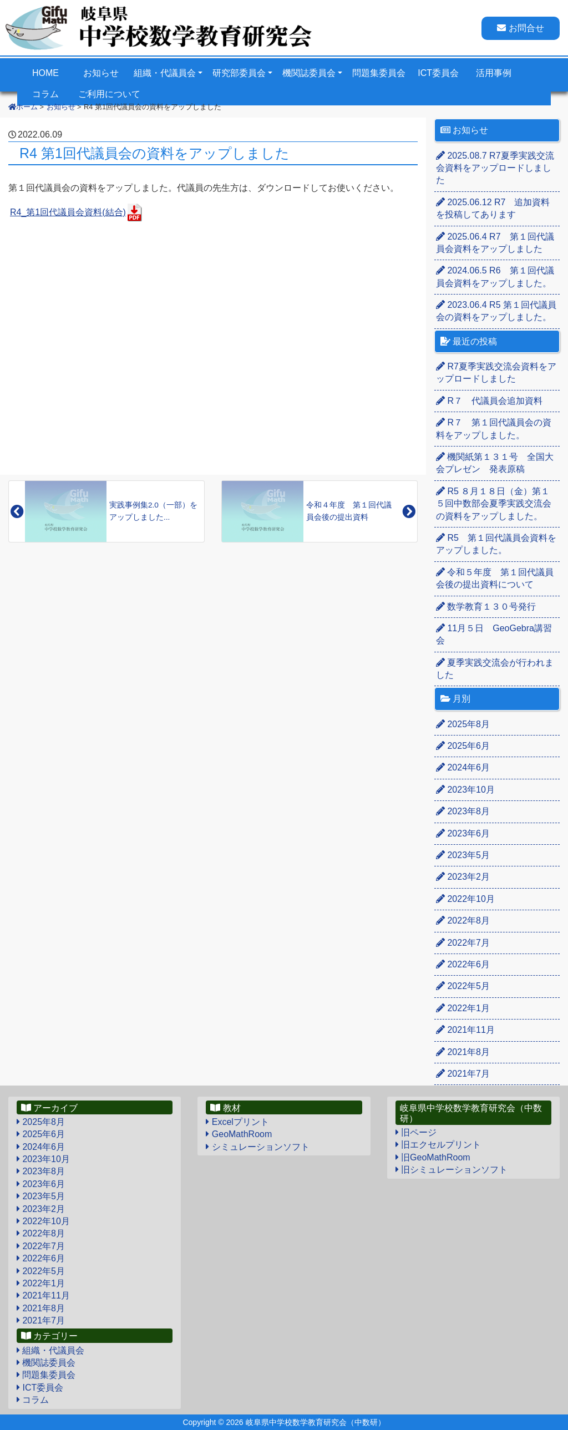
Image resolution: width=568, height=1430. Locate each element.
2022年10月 (465, 899)
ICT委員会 (438, 73)
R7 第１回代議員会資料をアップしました (495, 242)
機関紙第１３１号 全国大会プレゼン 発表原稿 (495, 463)
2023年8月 (463, 811)
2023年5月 (463, 855)
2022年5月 (463, 986)
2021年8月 (463, 1052)
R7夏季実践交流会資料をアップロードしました (495, 168)
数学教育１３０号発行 (486, 606)
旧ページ (416, 1132)
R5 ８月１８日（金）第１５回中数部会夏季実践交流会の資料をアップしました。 (493, 503)
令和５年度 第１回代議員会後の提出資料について (495, 578)
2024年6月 (463, 767)
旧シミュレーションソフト (451, 1169)
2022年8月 (463, 920)
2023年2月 (463, 876)
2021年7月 (463, 1073)
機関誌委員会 (309, 73)
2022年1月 (463, 1008)
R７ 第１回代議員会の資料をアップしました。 (493, 428)
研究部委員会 (239, 73)
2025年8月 (463, 724)
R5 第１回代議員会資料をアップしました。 (496, 544)
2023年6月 (463, 833)
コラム (33, 1399)
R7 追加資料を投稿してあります (493, 208)
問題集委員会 (378, 73)
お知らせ (101, 73)
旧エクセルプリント (438, 1144)
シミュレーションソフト (257, 1147)
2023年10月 (465, 789)
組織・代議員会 (165, 73)
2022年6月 (463, 964)
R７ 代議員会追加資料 (489, 400)
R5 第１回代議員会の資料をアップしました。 (496, 311)
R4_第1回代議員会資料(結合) (68, 212)
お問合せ (520, 28)
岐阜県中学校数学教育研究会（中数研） (316, 1422)
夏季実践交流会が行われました (495, 668)
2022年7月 (463, 942)
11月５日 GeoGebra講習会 (494, 634)
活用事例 (493, 73)
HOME (45, 73)
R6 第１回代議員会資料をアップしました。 (495, 276)
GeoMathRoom (239, 1134)
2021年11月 (465, 1030)
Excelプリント (237, 1122)
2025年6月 (463, 746)
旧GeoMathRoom (432, 1157)
